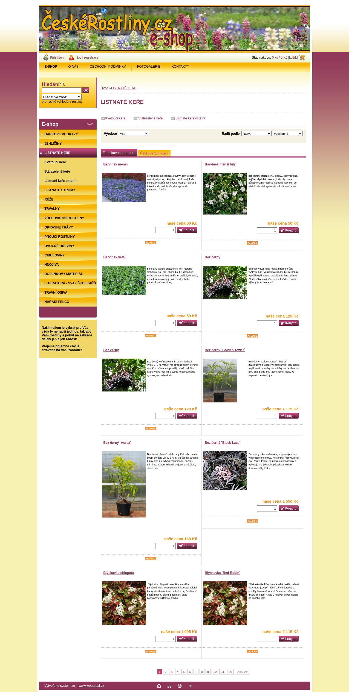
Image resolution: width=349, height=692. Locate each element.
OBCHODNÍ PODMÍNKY (108, 66)
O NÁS (73, 66)
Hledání (51, 84)
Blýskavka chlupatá (118, 573)
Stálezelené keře (150, 118)
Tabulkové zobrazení (119, 153)
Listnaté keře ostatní (190, 118)
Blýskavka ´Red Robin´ (222, 573)
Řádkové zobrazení (154, 153)
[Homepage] (51, 66)
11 (222, 671)
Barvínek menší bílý (220, 164)
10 (215, 671)
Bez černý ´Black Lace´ (223, 443)
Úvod (104, 88)
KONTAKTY (180, 66)
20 (230, 671)
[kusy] (165, 230)
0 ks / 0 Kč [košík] (285, 57)
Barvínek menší (115, 164)
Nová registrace (87, 57)
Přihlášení (57, 57)
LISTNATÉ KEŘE (123, 88)
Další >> (242, 671)
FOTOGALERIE (148, 66)
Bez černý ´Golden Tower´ (225, 350)
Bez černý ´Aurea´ (117, 443)
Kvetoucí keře (115, 118)
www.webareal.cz (91, 686)
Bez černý (212, 257)
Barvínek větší (114, 257)
